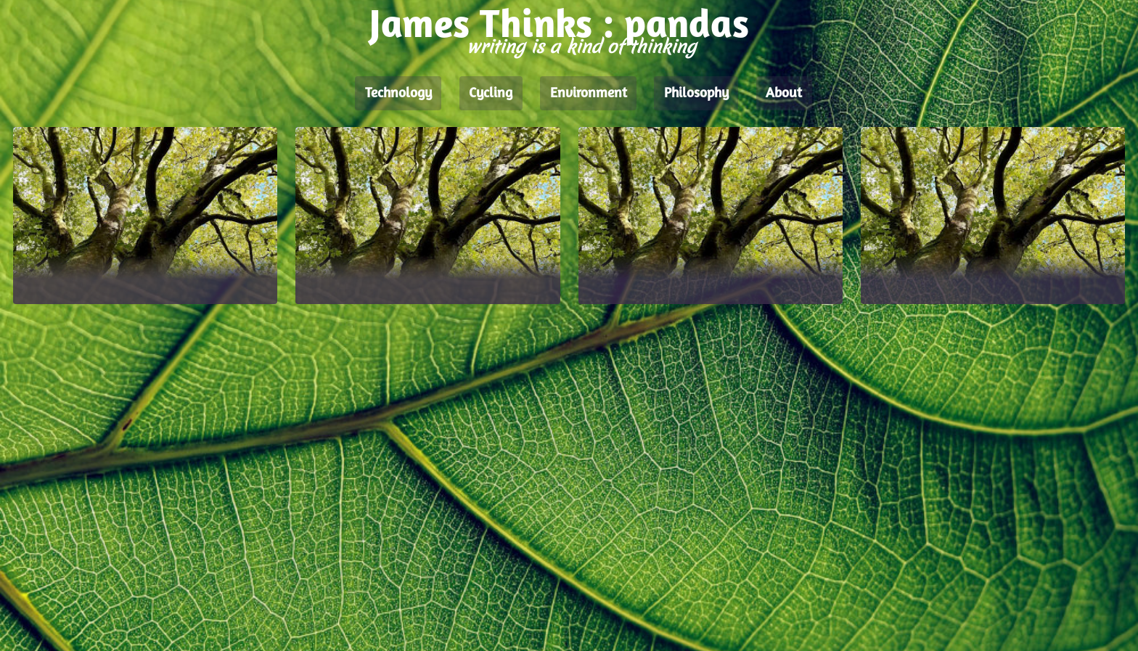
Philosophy (696, 93)
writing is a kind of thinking (581, 47)
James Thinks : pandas (559, 27)
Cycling (490, 93)
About (784, 93)
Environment (588, 93)
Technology (398, 93)
